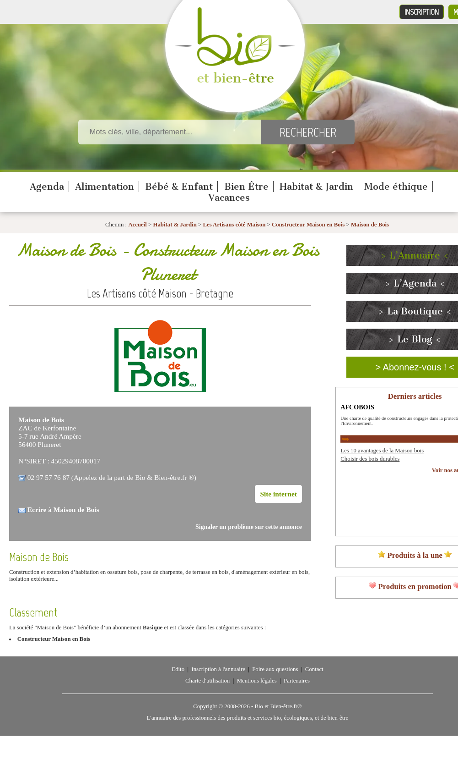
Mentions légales (257, 680)
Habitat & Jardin (316, 186)
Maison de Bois (370, 224)
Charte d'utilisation (207, 680)
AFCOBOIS (357, 407)
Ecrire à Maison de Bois (63, 509)
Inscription (421, 12)
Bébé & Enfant (179, 186)
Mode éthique (396, 186)
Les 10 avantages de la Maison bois (382, 450)
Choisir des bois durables (369, 459)
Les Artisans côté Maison (234, 224)
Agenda (47, 186)
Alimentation (104, 186)
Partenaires (297, 680)
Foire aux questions (275, 669)
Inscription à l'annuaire (218, 669)
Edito (178, 669)
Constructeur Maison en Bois (308, 224)
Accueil (137, 224)
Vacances (229, 197)
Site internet (278, 494)
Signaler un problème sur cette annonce (248, 526)
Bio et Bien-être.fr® (278, 706)
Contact (314, 669)
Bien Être (246, 186)
